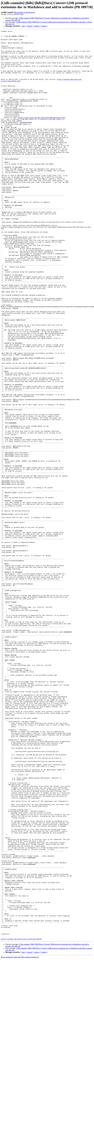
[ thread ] (29, 26)
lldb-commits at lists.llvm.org (24, 12)
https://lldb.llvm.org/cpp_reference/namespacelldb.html (41, 135)
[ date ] (23, 26)
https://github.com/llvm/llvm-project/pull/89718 (21, 1121)
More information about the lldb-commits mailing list (20, 1139)
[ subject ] (36, 26)
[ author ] (44, 26)
